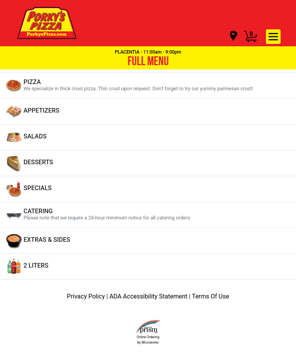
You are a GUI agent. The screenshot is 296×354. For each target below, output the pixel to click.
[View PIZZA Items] (148, 85)
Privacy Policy (86, 296)
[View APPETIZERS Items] (148, 111)
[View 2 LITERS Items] (148, 266)
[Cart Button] (250, 36)
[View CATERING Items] (148, 215)
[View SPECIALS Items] (148, 189)
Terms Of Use (210, 296)
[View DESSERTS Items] (148, 163)
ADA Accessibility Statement (149, 296)
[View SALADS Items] (148, 137)
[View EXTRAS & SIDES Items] (148, 240)
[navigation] (233, 36)
